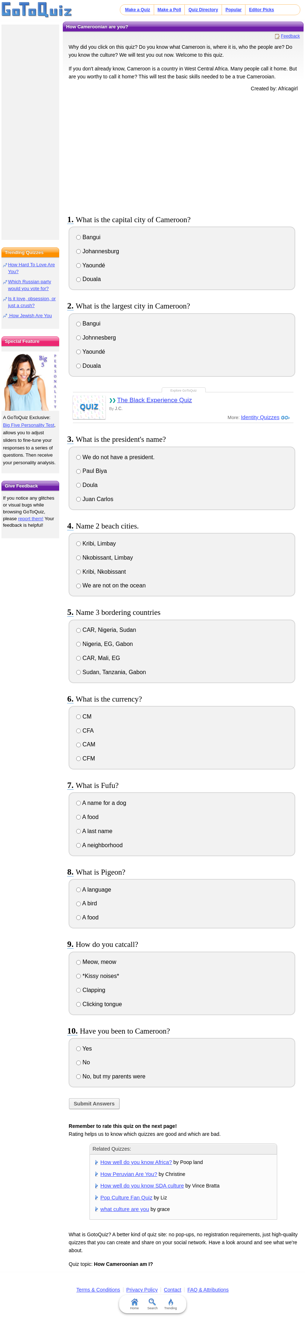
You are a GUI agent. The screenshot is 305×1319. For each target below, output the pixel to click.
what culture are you (124, 1209)
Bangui (88, 237)
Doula (86, 485)
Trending (170, 1304)
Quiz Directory (203, 9)
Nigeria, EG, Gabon (104, 644)
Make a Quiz (137, 9)
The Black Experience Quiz (154, 400)
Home (134, 1304)
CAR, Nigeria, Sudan (106, 630)
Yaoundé (90, 265)
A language (93, 890)
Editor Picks (261, 9)
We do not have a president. (115, 457)
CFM (85, 758)
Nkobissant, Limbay (104, 558)
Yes (84, 1049)
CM (83, 717)
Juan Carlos (94, 499)
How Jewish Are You (30, 315)
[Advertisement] (183, 152)
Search (152, 1304)
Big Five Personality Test (28, 425)
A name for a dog (101, 803)
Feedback (290, 36)
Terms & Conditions (98, 1290)
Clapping (90, 990)
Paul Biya (91, 471)
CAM (85, 744)
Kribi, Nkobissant (101, 572)
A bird (86, 903)
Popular (234, 9)
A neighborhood (99, 845)
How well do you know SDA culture (142, 1185)
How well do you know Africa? (136, 1162)
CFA (85, 731)
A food (87, 817)
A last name (94, 831)
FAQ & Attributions (207, 1290)
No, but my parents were (110, 1076)
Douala (88, 279)
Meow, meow (96, 962)
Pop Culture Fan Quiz (126, 1197)
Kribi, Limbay (96, 543)
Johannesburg (97, 251)
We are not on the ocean (110, 585)
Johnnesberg (96, 338)
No (83, 1062)
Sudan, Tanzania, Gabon (111, 672)
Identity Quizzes (260, 417)
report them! (30, 518)
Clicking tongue (99, 1004)
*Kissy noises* (97, 976)
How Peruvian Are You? (128, 1174)
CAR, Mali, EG (98, 658)
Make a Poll (169, 9)
